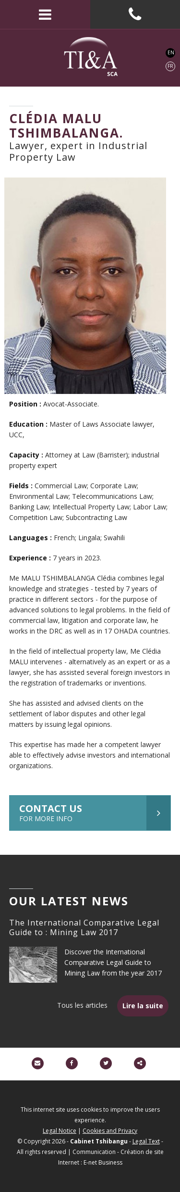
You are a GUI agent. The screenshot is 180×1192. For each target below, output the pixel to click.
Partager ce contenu (140, 1063)
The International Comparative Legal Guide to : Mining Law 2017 (84, 927)
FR (170, 66)
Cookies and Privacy (110, 1131)
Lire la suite (142, 1005)
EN (171, 52)
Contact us (95, 813)
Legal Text (146, 1141)
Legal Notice (59, 1131)
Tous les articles (82, 1005)
